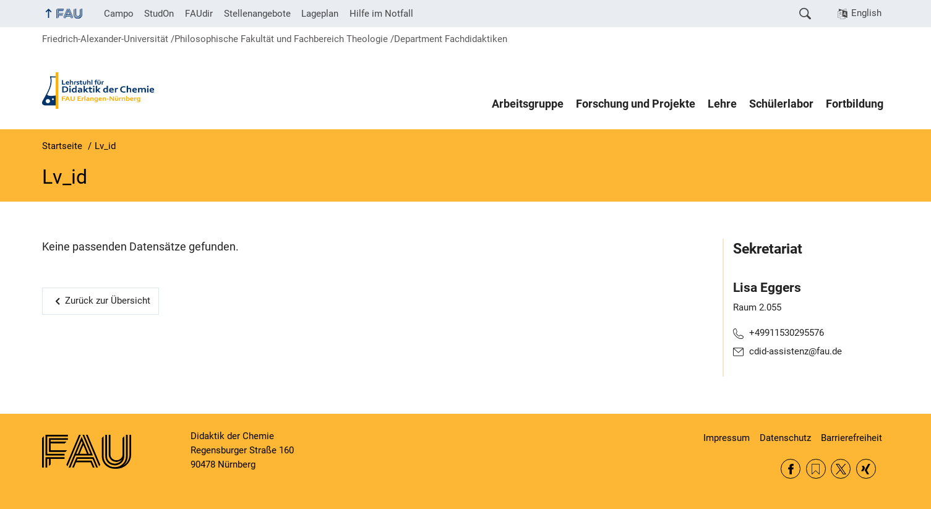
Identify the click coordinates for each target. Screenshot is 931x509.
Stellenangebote (257, 13)
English (866, 13)
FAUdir (199, 13)
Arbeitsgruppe (528, 104)
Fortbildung (854, 104)
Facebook (790, 469)
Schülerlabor (781, 104)
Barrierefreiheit (851, 437)
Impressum (726, 437)
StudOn (159, 13)
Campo (119, 13)
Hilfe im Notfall (381, 13)
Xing (866, 469)
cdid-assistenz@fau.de (795, 351)
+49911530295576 (786, 332)
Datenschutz (785, 437)
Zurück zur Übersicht (107, 300)
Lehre (722, 104)
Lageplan (319, 13)
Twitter (841, 469)
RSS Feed (816, 469)
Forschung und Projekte (635, 104)
